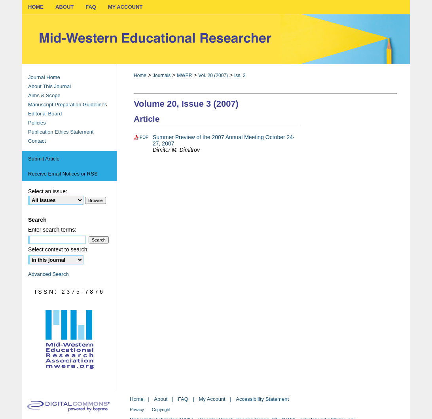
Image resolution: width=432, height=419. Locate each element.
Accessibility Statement (262, 399)
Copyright (161, 409)
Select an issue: (47, 191)
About (160, 399)
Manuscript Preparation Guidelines (67, 105)
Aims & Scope (44, 95)
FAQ (183, 399)
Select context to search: (58, 249)
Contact (37, 141)
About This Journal (49, 86)
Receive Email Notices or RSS (63, 174)
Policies (37, 123)
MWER (184, 75)
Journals (162, 75)
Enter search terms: (52, 229)
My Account (212, 399)
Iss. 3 (240, 75)
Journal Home (44, 77)
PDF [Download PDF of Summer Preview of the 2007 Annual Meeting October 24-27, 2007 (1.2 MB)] (144, 137)
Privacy (137, 409)
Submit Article (43, 159)
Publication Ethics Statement (60, 132)
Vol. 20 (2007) (213, 75)
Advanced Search (48, 274)
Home (140, 75)
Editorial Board (45, 114)
